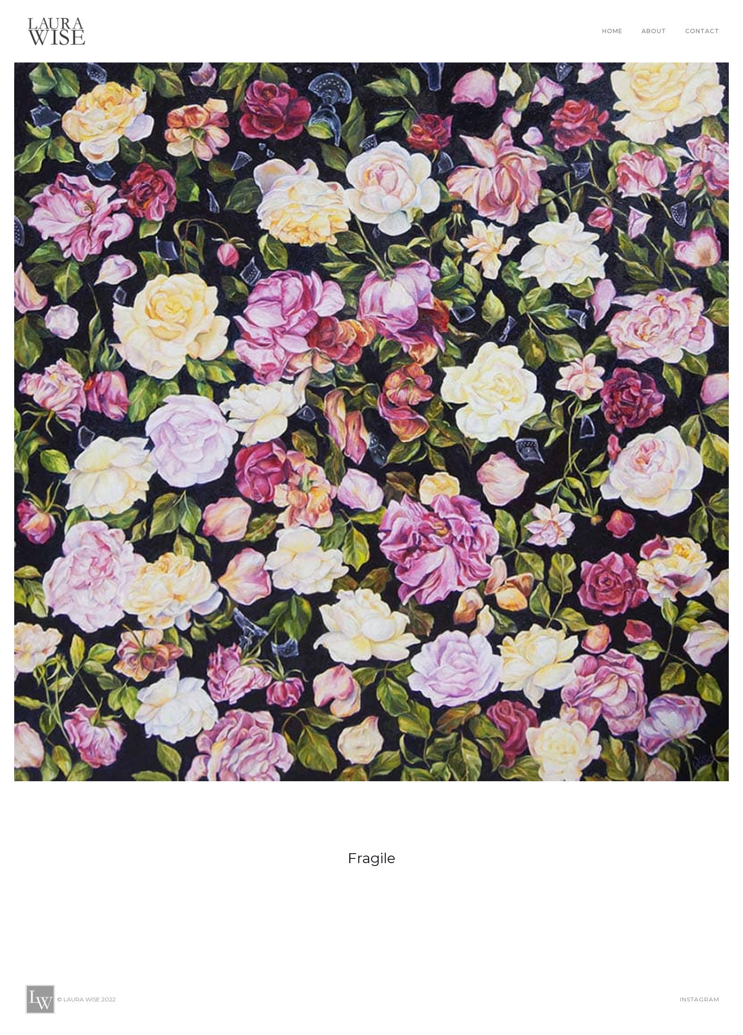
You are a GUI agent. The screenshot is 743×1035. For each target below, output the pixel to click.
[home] (56, 31)
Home (612, 31)
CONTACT (702, 31)
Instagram (699, 999)
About (654, 31)
